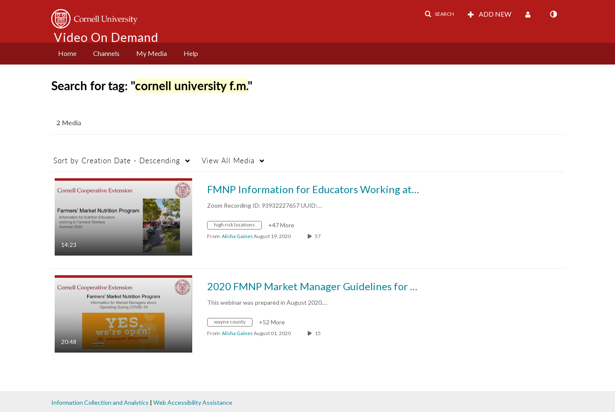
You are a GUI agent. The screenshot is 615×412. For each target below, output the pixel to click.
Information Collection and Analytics (100, 402)
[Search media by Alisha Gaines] (237, 236)
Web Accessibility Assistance (192, 402)
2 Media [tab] (68, 122)
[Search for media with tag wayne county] (233, 323)
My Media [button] (151, 53)
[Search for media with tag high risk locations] (237, 226)
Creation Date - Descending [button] (116, 160)
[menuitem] (67, 54)
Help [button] (191, 53)
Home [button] (67, 53)
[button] (439, 14)
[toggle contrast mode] (553, 14)
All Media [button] (228, 160)
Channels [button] (106, 53)
